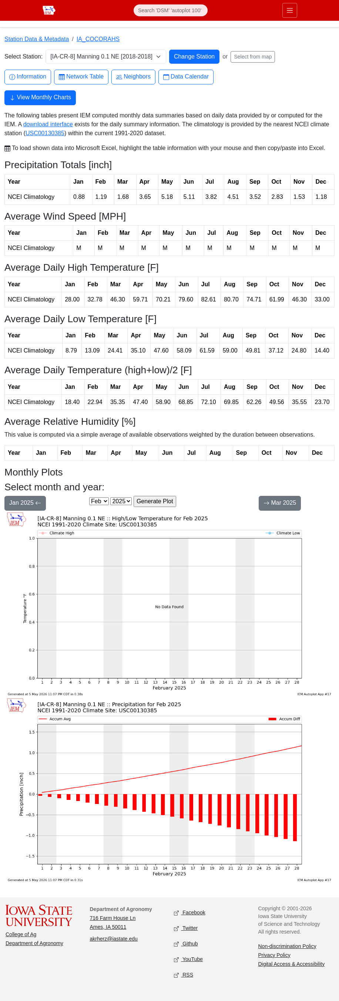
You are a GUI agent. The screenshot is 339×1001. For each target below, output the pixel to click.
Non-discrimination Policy (287, 946)
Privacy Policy (274, 955)
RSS (183, 975)
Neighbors (133, 77)
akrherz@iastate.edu (114, 939)
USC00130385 (45, 133)
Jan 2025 (25, 503)
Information (27, 77)
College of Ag (21, 934)
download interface (48, 124)
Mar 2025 (280, 503)
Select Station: (23, 56)
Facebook (189, 912)
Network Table (81, 77)
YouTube (188, 959)
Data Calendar (186, 77)
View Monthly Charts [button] (40, 98)
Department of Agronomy (34, 943)
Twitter (186, 928)
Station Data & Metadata (36, 39)
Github (186, 944)
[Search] (171, 10)
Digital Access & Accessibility (291, 964)
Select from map (253, 57)
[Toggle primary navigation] (289, 10)
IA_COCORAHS (98, 39)
